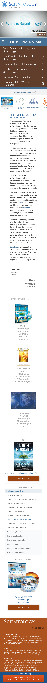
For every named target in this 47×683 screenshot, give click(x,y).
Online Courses (37, 652)
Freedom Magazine (28, 667)
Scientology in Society (15, 552)
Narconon (29, 669)
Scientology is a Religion (16, 511)
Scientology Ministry (15, 544)
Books (30, 652)
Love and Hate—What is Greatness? (16, 83)
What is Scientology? (15, 495)
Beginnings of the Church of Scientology (21, 523)
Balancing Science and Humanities (19, 507)
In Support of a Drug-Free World (21, 670)
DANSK (6, 638)
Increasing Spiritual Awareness (18, 515)
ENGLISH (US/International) (12, 636)
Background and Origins (15, 491)
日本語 (26, 638)
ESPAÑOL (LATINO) (10, 642)
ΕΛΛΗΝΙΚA (38, 642)
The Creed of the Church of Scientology (18, 57)
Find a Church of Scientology (30, 654)
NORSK (31, 640)
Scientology (14, 247)
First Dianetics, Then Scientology (19, 519)
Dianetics (21, 203)
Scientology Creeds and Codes (19, 548)
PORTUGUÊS (15, 644)
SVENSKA (38, 640)
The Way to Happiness (20, 103)
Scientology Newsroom (31, 662)
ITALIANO (7, 644)
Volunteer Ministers (16, 652)
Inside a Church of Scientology (19, 64)
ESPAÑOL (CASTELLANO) (25, 642)
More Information (9, 654)
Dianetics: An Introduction (17, 77)
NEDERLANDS (9, 640)
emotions (26, 208)
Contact (17, 654)
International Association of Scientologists (20, 666)
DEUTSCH (18, 640)
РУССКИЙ (32, 638)
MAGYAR (25, 640)
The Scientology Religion (16, 503)
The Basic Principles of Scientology (15, 70)
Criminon (21, 669)
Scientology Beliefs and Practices (25, 650)
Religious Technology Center (20, 664)
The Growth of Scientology (17, 527)
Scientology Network (28, 660)
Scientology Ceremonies (16, 540)
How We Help (7, 108)
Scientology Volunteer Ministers (18, 665)
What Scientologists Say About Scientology (19, 50)
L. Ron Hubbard (8, 650)
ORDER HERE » (23, 478)
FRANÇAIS (13, 638)
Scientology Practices (15, 536)
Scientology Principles (15, 532)
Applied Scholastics (33, 102)
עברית (20, 639)
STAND (37, 667)
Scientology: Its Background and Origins (21, 499)
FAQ (25, 652)
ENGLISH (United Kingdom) (30, 636)
